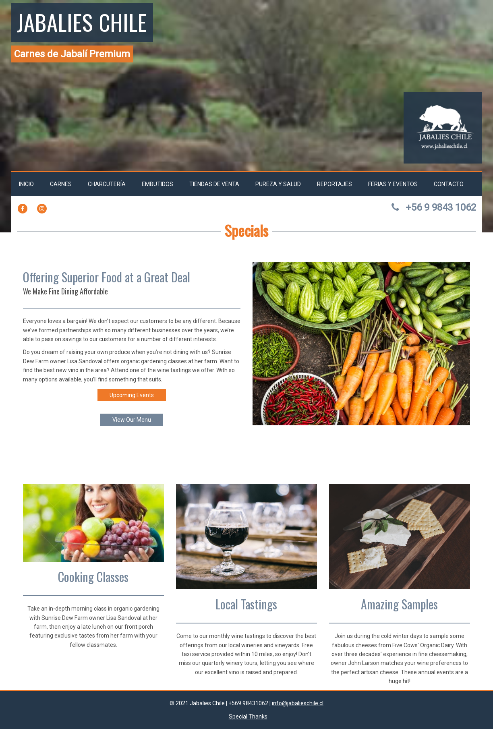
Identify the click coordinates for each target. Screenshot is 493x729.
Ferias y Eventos (393, 184)
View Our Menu (131, 419)
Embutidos (157, 184)
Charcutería (107, 184)
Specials (246, 230)
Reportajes (334, 184)
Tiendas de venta (214, 184)
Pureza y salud (278, 184)
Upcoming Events (132, 395)
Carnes (61, 184)
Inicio (26, 184)
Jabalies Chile (82, 21)
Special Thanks (248, 716)
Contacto (449, 184)
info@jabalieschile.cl (297, 703)
